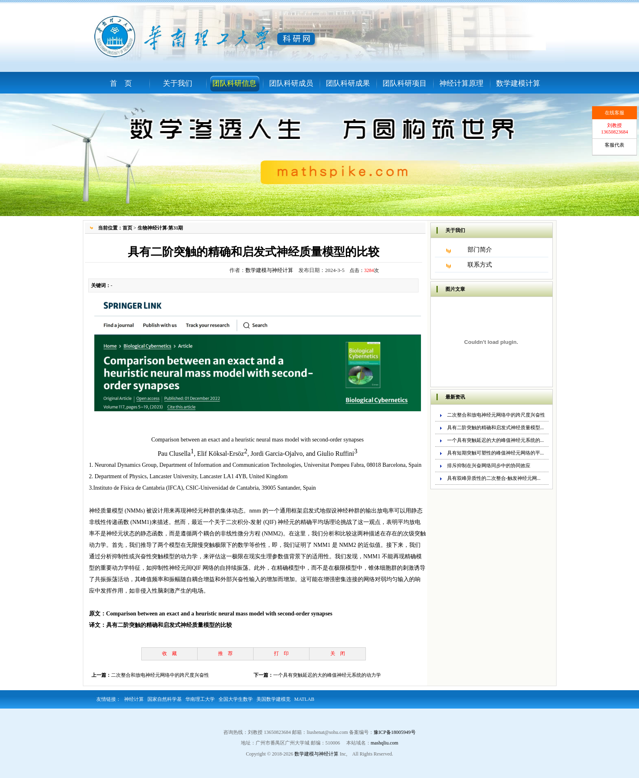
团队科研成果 (348, 83)
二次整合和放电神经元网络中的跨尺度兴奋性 (160, 675)
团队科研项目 (405, 83)
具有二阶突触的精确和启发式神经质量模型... (495, 427)
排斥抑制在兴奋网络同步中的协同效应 (488, 465)
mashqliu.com (385, 743)
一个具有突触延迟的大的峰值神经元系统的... (495, 440)
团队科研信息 (234, 83)
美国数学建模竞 (273, 699)
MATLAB (304, 699)
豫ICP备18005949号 (395, 732)
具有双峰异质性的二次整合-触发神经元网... (494, 478)
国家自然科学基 (164, 699)
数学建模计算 (518, 83)
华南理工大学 (200, 699)
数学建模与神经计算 (269, 270)
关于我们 (177, 83)
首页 (127, 228)
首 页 (121, 83)
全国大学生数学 (235, 699)
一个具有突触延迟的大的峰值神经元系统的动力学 (327, 675)
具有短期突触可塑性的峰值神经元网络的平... (495, 453)
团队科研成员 (291, 83)
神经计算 (134, 699)
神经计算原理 (461, 83)
